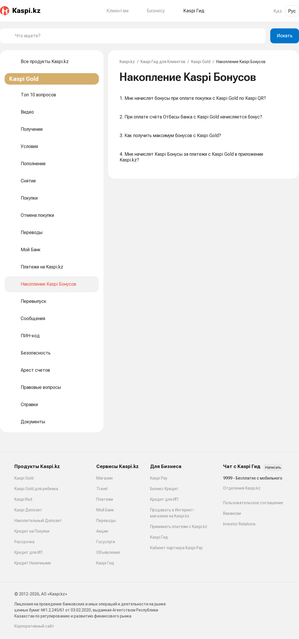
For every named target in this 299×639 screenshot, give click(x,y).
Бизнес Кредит (164, 488)
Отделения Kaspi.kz (241, 488)
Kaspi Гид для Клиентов (163, 61)
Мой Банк (105, 510)
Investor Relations (239, 524)
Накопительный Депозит (38, 520)
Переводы (106, 520)
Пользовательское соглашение (253, 502)
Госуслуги (105, 541)
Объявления (108, 552)
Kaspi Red (23, 499)
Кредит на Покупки (31, 531)
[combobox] (138, 36)
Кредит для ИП (28, 552)
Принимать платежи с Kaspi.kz (178, 526)
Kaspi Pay (158, 478)
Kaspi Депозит (28, 510)
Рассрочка (24, 541)
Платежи (104, 499)
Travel (102, 488)
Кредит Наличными (32, 563)
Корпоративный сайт (34, 626)
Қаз (277, 11)
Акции (102, 531)
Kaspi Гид (105, 563)
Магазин (104, 478)
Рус (292, 11)
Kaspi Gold (200, 61)
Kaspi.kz (127, 61)
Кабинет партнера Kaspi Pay (176, 548)
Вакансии (232, 513)
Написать (273, 467)
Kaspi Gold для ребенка (36, 488)
